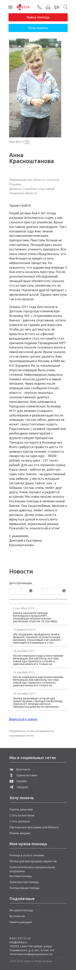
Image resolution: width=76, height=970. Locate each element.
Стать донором (19, 821)
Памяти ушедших (20, 922)
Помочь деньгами (21, 809)
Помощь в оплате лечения (26, 855)
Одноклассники (23, 775)
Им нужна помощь (21, 910)
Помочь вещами (19, 833)
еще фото (19, 142)
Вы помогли (17, 916)
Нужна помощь (38, 17)
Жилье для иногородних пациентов (33, 861)
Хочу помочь (38, 28)
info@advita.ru (18, 942)
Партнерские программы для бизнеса (34, 827)
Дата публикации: (20, 583)
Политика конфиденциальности (31, 954)
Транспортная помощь (24, 882)
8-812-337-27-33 (20, 938)
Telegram (18, 787)
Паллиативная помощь (24, 888)
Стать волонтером (21, 815)
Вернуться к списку (23, 719)
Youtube (18, 781)
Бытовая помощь (20, 876)
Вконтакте (19, 769)
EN (56, 7)
